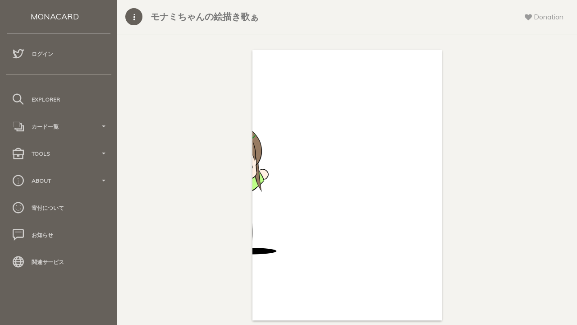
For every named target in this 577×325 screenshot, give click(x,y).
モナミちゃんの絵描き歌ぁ (205, 16)
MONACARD (55, 16)
